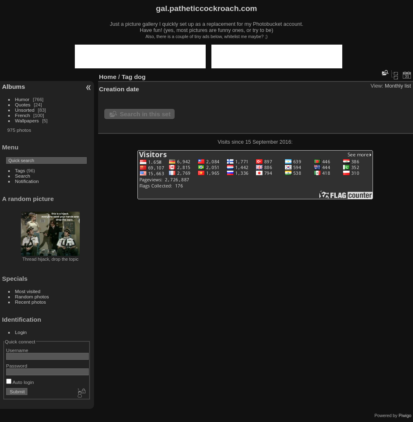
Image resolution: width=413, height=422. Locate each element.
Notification (27, 181)
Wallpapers (27, 120)
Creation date (119, 89)
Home (108, 76)
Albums (13, 86)
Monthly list (398, 86)
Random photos (32, 296)
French (22, 115)
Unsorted (25, 110)
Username (17, 350)
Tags (20, 170)
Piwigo (405, 415)
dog (140, 76)
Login (21, 332)
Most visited (27, 291)
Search (22, 175)
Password (16, 365)
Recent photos (30, 302)
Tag (127, 76)
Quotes (23, 104)
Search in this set (145, 114)
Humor (22, 99)
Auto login (20, 382)
